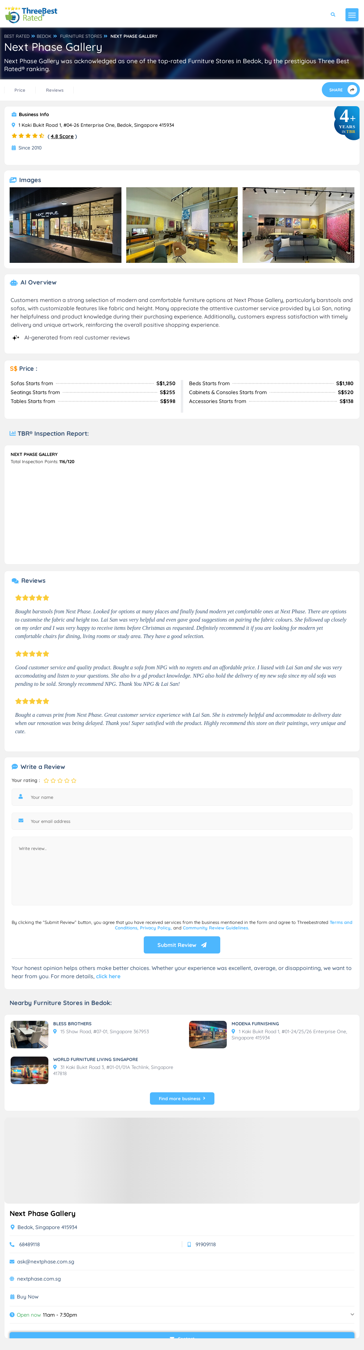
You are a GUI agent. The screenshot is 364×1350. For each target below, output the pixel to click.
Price (19, 90)
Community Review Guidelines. (216, 927)
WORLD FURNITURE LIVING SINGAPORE (95, 1059)
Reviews (54, 90)
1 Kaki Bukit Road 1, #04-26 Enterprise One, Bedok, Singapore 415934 (93, 125)
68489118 (29, 1244)
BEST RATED (17, 36)
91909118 (206, 1244)
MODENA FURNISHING (255, 1023)
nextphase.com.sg (39, 1278)
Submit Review (182, 944)
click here (108, 976)
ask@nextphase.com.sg (45, 1261)
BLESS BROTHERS (72, 1023)
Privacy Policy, (156, 927)
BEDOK (44, 36)
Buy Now (27, 1297)
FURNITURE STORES (81, 36)
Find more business (182, 1098)
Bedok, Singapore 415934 (44, 1227)
